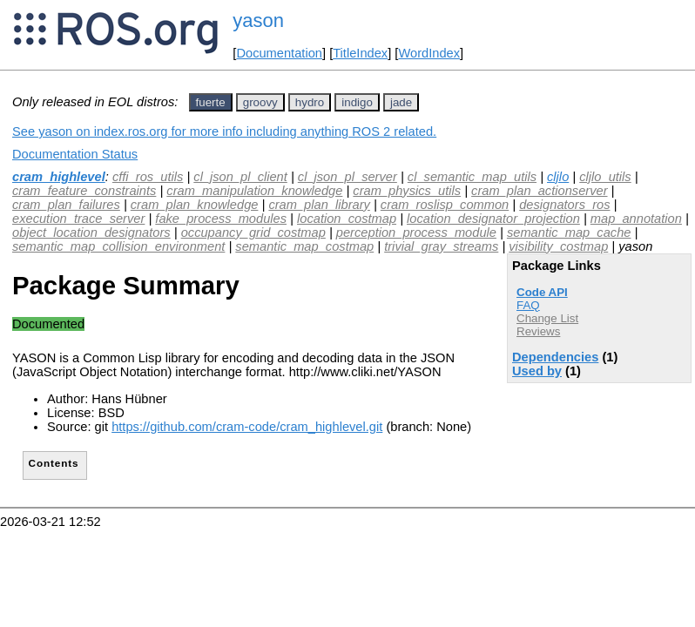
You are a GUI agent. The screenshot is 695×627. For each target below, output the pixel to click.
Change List (547, 318)
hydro (309, 102)
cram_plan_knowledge (195, 205)
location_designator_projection (493, 219)
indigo (357, 102)
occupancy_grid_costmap (253, 232)
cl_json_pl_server (347, 177)
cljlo (558, 177)
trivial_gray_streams (441, 246)
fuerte (211, 102)
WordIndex (429, 53)
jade (401, 102)
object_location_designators (91, 232)
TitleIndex (360, 53)
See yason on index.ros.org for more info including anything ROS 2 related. (224, 131)
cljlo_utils (605, 177)
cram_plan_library (318, 205)
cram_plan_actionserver (539, 191)
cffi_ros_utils (147, 177)
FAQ (528, 305)
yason (258, 20)
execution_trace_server (78, 219)
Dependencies (555, 357)
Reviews (538, 331)
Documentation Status (75, 154)
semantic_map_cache (569, 232)
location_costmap (346, 219)
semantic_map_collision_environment (118, 246)
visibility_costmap (558, 246)
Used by (537, 371)
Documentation (279, 53)
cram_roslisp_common (445, 205)
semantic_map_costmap (304, 246)
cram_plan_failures (66, 205)
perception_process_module (416, 232)
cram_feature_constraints (84, 191)
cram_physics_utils (407, 191)
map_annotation (636, 219)
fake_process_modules (221, 219)
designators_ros (564, 205)
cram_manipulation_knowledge (254, 191)
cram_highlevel (58, 177)
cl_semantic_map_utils (472, 177)
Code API (542, 292)
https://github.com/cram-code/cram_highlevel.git (246, 427)
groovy (260, 102)
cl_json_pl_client (240, 177)
